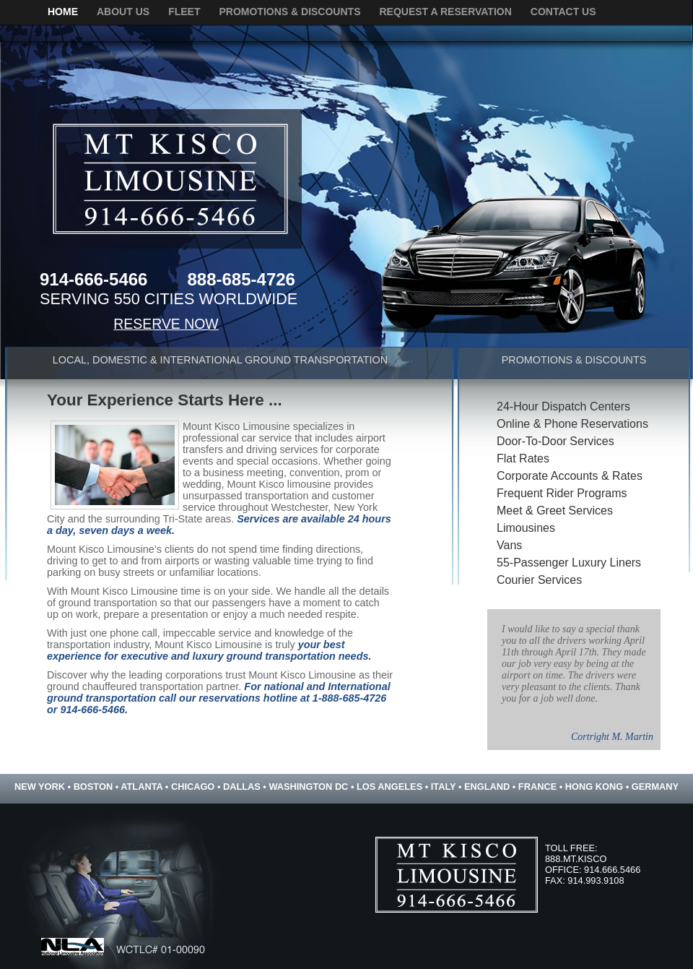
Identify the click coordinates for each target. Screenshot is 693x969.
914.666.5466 (612, 869)
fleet (184, 11)
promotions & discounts (289, 11)
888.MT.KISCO (575, 858)
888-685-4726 (241, 279)
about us (123, 11)
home (63, 11)
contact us (563, 11)
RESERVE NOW (165, 324)
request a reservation (445, 11)
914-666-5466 (93, 279)
